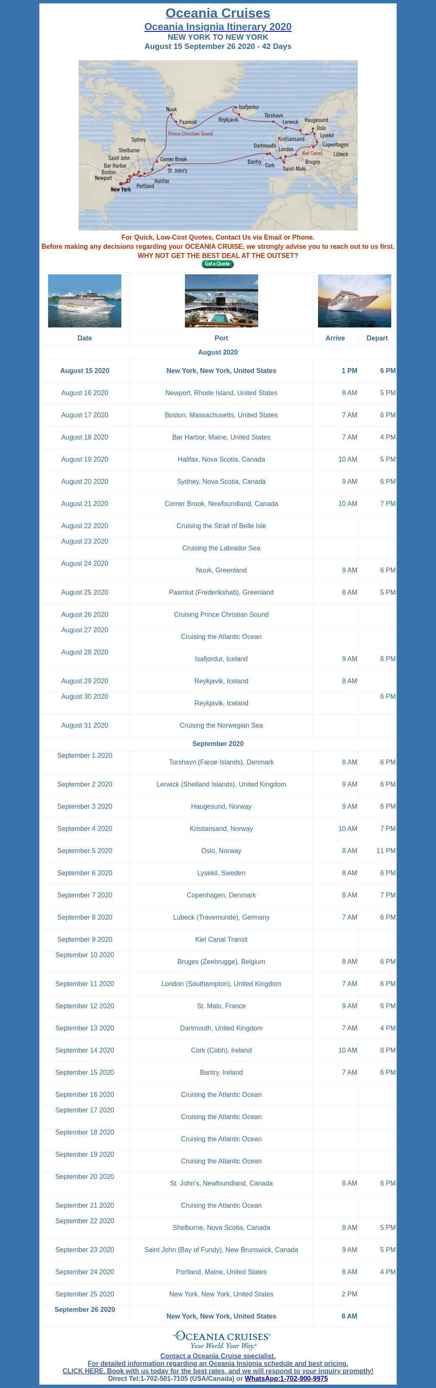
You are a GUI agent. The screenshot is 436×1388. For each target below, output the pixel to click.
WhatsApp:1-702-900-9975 (286, 1378)
